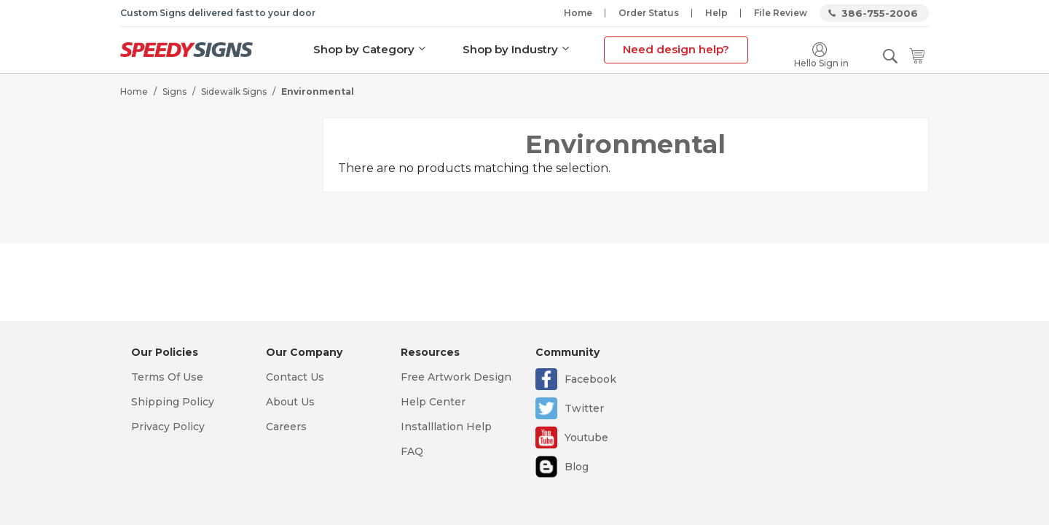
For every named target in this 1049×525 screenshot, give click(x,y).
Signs (174, 91)
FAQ (412, 451)
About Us (290, 401)
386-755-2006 (879, 13)
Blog (577, 466)
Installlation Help (446, 426)
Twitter (584, 408)
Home (578, 12)
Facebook (590, 379)
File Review (780, 12)
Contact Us (295, 377)
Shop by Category (364, 49)
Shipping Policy (172, 401)
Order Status (648, 12)
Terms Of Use (167, 377)
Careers (286, 426)
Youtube (586, 437)
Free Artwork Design (456, 377)
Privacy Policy (168, 426)
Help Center (433, 401)
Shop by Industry (510, 49)
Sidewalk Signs (234, 91)
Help (716, 12)
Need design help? (676, 49)
